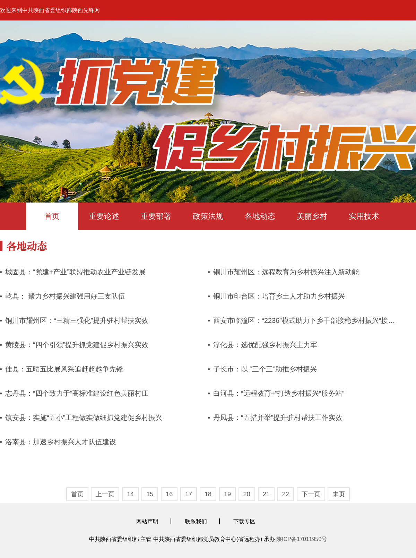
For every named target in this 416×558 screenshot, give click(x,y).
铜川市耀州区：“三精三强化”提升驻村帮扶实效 (76, 320)
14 (130, 494)
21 (266, 494)
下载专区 (244, 521)
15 (149, 494)
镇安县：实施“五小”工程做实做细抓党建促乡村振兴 (83, 417)
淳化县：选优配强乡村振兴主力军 (265, 345)
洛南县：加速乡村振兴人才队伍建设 (60, 442)
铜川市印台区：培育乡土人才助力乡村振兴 (279, 296)
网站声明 (147, 521)
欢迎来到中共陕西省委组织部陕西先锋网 (50, 10)
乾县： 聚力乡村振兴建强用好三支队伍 (65, 296)
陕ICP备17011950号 (301, 539)
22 (285, 494)
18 (208, 494)
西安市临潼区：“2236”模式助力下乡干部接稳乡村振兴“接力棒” (308, 320)
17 (188, 494)
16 (169, 494)
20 (246, 494)
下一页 (311, 494)
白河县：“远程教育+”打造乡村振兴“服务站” (278, 393)
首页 (52, 216)
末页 (338, 494)
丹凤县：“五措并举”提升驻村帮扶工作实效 (278, 417)
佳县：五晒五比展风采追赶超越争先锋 (64, 369)
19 (227, 494)
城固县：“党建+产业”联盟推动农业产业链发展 (75, 272)
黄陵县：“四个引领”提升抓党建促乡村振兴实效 (76, 345)
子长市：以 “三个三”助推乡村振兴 (265, 369)
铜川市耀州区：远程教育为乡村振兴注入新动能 (286, 272)
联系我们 (196, 521)
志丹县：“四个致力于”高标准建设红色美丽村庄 (76, 393)
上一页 (105, 494)
